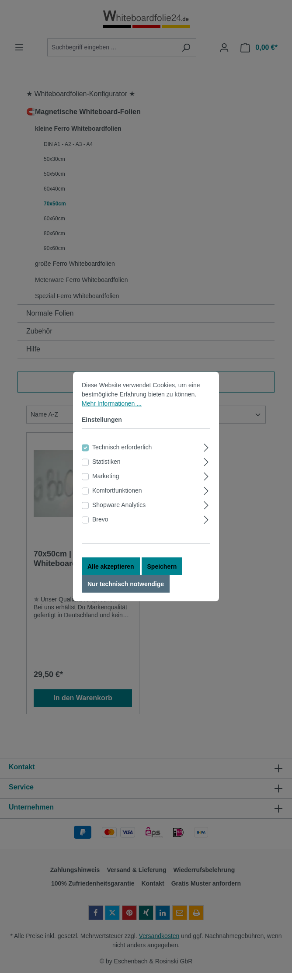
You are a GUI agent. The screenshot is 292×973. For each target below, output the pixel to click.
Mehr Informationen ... (112, 409)
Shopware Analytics (119, 510)
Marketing (105, 482)
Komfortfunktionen (117, 496)
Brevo (100, 525)
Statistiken (106, 467)
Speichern (162, 572)
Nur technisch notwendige (125, 590)
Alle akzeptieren (110, 572)
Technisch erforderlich (122, 453)
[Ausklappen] (206, 452)
